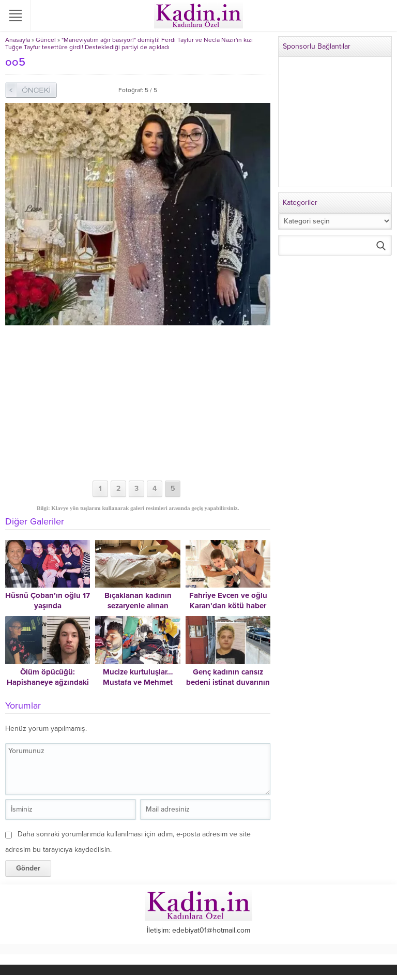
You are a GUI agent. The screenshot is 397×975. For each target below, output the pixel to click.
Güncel (46, 39)
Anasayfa (17, 39)
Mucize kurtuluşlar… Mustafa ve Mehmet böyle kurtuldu (138, 682)
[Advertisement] (137, 403)
